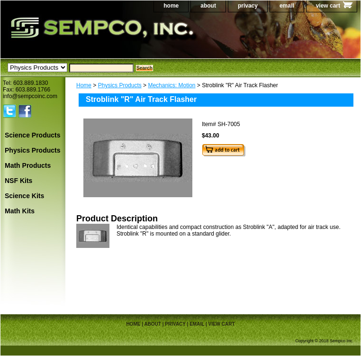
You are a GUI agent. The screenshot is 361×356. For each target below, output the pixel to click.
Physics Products (120, 85)
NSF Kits (18, 180)
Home (83, 85)
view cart (328, 5)
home (171, 5)
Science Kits (24, 196)
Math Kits (20, 211)
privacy (248, 5)
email (287, 5)
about (208, 5)
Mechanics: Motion (171, 85)
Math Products (28, 165)
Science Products (33, 135)
